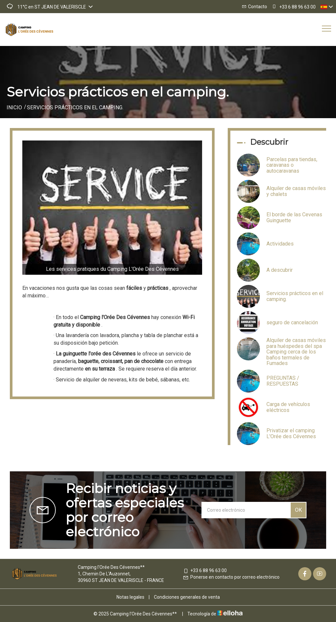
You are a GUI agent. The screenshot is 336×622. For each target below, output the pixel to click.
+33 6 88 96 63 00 (205, 570)
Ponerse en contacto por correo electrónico (231, 577)
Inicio (14, 107)
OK (298, 510)
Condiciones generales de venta (187, 597)
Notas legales (130, 597)
